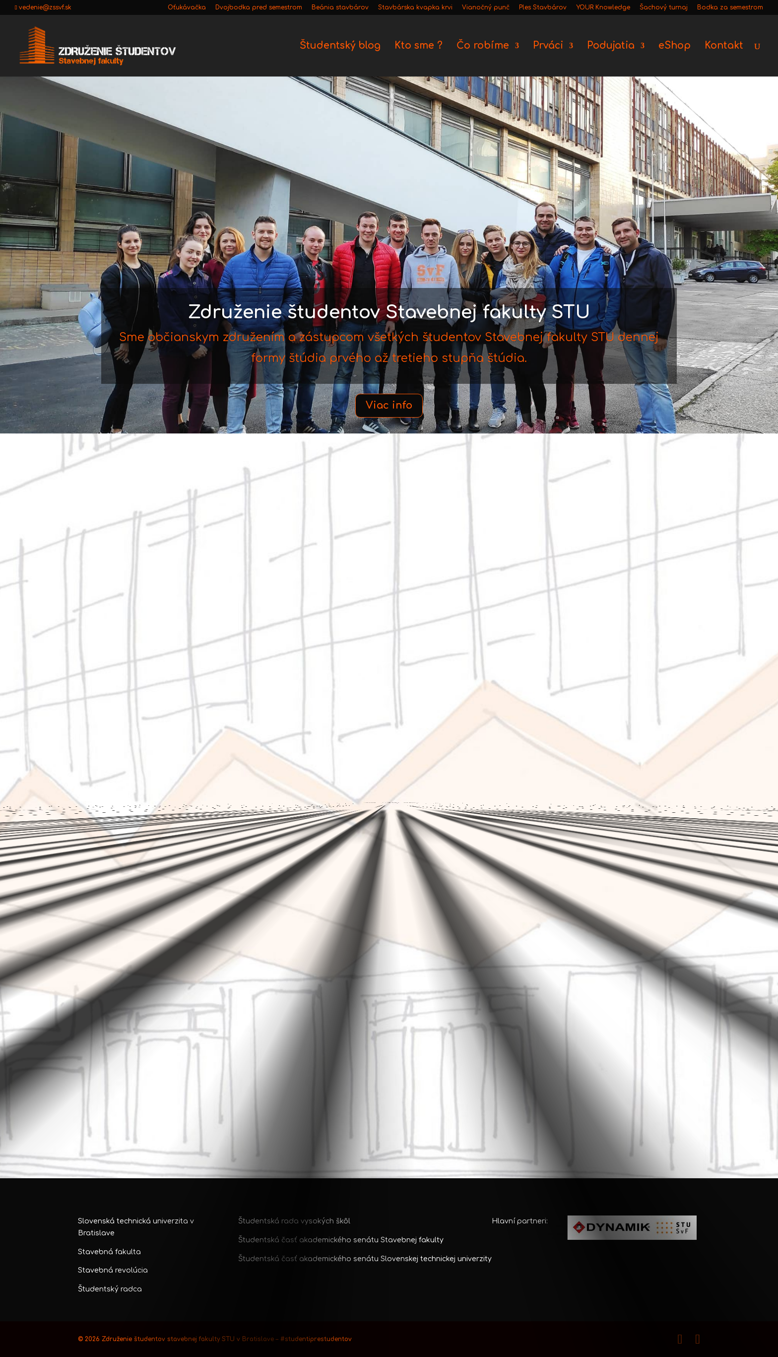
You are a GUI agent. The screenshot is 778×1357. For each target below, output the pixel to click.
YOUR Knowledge (603, 7)
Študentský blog (340, 46)
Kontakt (724, 46)
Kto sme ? (418, 46)
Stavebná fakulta (109, 1252)
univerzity (474, 1259)
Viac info (389, 406)
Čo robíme (482, 46)
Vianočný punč (486, 7)
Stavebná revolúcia (113, 1270)
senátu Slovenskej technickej (405, 1259)
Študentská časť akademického (295, 1259)
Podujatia (611, 46)
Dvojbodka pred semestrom (258, 7)
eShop (674, 46)
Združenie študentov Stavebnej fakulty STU (389, 313)
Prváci (548, 46)
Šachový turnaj (664, 7)
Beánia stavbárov (340, 7)
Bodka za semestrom (730, 7)
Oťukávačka (187, 7)
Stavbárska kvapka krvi (415, 7)
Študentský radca (110, 1289)
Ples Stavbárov (543, 7)
